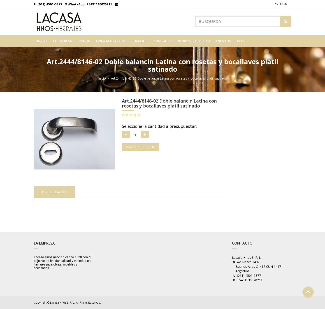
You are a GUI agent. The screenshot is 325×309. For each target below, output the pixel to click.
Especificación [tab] (54, 192)
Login (281, 4)
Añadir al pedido (141, 147)
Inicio (102, 78)
